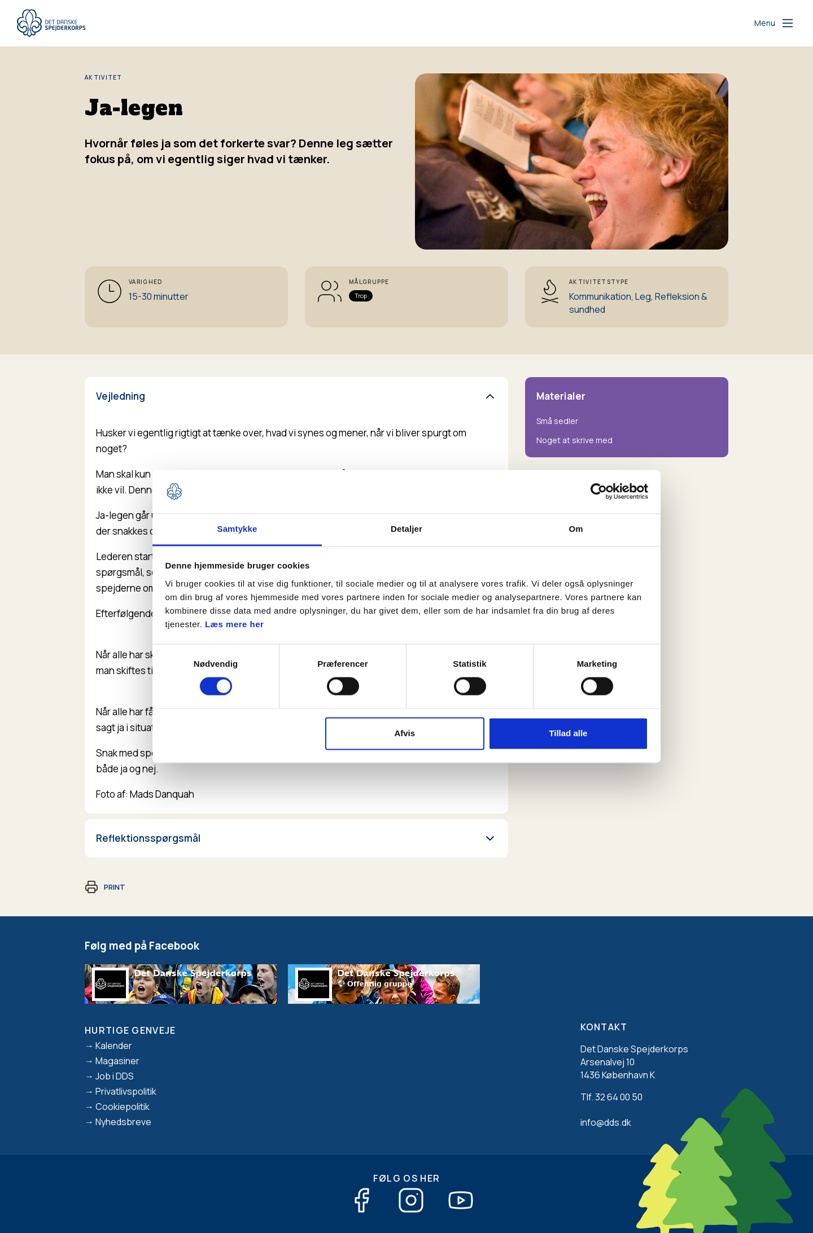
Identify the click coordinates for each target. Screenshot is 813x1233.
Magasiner (117, 1061)
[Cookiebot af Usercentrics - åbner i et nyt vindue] (598, 491)
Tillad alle (568, 733)
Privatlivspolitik (125, 1091)
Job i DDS (114, 1076)
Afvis (404, 733)
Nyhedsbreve (123, 1122)
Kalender (113, 1045)
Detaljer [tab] (406, 529)
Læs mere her (234, 624)
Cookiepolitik (122, 1106)
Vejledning (120, 396)
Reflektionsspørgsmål (148, 838)
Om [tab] (576, 529)
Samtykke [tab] (237, 529)
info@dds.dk (605, 1122)
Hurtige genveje (130, 1030)
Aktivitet (104, 77)
